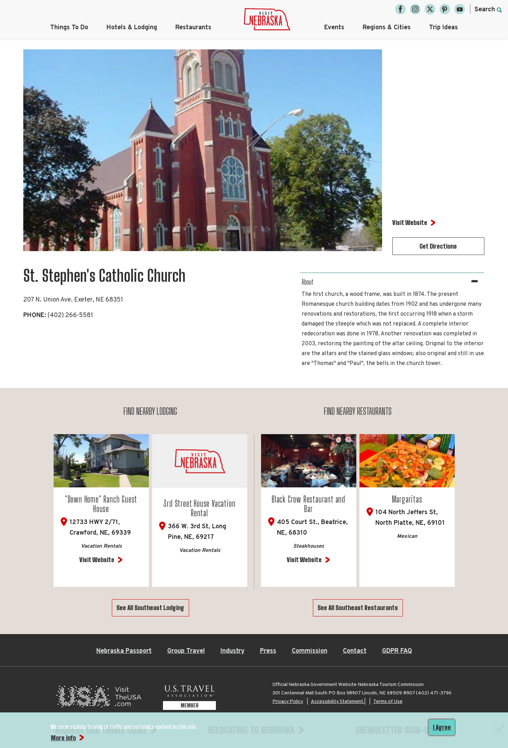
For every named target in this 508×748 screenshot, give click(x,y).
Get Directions (438, 246)
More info (63, 738)
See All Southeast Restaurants (358, 608)
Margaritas (407, 499)
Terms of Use (388, 702)
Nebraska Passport (124, 651)
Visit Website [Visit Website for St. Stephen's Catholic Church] (409, 222)
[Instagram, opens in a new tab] (415, 9)
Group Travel (186, 651)
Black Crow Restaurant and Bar (308, 504)
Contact (355, 651)
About (308, 282)
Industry (232, 651)
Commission (309, 651)
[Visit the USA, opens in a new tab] (98, 698)
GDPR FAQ (397, 651)
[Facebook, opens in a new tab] (400, 9)
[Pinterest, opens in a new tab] (445, 9)
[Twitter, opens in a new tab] (430, 9)
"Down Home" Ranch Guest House (101, 504)
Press (268, 651)
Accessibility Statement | (338, 702)
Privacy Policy (287, 702)
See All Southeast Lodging (150, 608)
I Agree (442, 727)
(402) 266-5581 (70, 315)
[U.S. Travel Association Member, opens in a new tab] (189, 698)
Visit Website (96, 560)
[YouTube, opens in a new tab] (459, 9)
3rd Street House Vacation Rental (199, 508)
